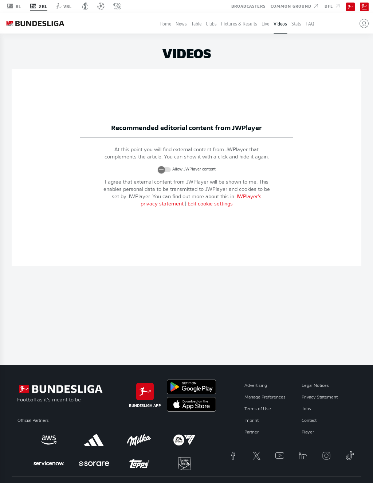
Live (265, 23)
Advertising (255, 386)
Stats (296, 23)
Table (196, 23)
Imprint (251, 421)
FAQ (310, 23)
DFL (333, 6)
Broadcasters (248, 6)
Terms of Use (257, 409)
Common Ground (295, 6)
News (181, 23)
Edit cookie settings (210, 204)
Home (165, 23)
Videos (280, 23)
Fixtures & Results (239, 23)
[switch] (164, 169)
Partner (251, 432)
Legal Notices (315, 386)
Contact (309, 421)
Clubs (211, 23)
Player (308, 432)
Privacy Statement (320, 397)
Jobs (306, 409)
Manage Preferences (265, 397)
